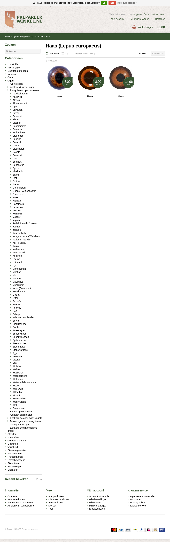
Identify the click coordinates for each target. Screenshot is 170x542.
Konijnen (17, 255)
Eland (16, 174)
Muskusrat (18, 285)
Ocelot (16, 294)
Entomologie (14, 466)
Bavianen (17, 109)
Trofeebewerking (16, 460)
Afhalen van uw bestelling (21, 505)
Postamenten (14, 453)
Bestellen (160, 19)
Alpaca (16, 100)
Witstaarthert (19, 398)
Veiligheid (12, 447)
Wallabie (17, 366)
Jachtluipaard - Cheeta (25, 223)
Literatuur (12, 469)
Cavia (16, 145)
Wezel (16, 385)
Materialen (13, 437)
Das (15, 158)
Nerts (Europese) (22, 288)
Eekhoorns (18, 165)
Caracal (17, 142)
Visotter (17, 359)
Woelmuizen (19, 401)
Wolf (15, 405)
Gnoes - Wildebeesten (24, 191)
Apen (15, 106)
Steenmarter (19, 346)
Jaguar (16, 226)
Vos (15, 363)
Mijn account (117, 19)
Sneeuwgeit (19, 330)
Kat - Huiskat (19, 242)
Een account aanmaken (154, 14)
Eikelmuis (18, 171)
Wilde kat (17, 392)
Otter (15, 298)
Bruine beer (19, 132)
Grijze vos (18, 194)
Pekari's (17, 301)
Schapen (17, 314)
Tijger (16, 353)
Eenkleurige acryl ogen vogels (26, 418)
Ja (104, 3)
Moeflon (17, 272)
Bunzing (17, 139)
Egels (16, 168)
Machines (12, 443)
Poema (16, 304)
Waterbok (18, 379)
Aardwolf (17, 96)
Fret (15, 178)
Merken (52, 505)
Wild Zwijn (18, 388)
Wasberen (18, 372)
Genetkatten (19, 187)
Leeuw (16, 259)
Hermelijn (18, 207)
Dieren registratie (16, 450)
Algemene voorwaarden (142, 496)
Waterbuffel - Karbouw (24, 382)
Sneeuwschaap (21, 337)
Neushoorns (19, 291)
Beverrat (17, 116)
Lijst (65, 53)
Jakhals (17, 229)
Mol (15, 275)
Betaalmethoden (16, 499)
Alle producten (56, 496)
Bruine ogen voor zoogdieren (25, 421)
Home (7, 36)
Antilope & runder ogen (22, 87)
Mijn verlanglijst (97, 505)
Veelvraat (17, 356)
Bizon (16, 119)
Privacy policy (137, 502)
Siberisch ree (20, 324)
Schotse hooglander (23, 317)
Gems (16, 184)
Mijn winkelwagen (139, 19)
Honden (17, 210)
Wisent (16, 395)
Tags (50, 508)
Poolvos (17, 307)
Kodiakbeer (19, 249)
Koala (16, 246)
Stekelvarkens (20, 350)
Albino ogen (16, 83)
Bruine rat (18, 135)
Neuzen (11, 74)
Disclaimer (135, 499)
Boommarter (19, 126)
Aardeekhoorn (20, 93)
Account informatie (99, 496)
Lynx (15, 265)
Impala (16, 220)
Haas (48, 36)
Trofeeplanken (15, 456)
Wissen (39, 479)
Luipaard (17, 262)
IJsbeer (16, 217)
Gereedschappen (16, 440)
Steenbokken (20, 343)
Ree (15, 311)
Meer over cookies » (127, 3)
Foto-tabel (53, 53)
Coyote (16, 152)
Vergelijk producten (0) (84, 53)
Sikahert (17, 327)
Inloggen (137, 14)
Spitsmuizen (19, 340)
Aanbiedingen (55, 502)
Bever (16, 113)
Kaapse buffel (20, 233)
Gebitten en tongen (17, 71)
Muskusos (18, 281)
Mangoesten (19, 268)
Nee (112, 3)
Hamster (17, 200)
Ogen (15, 36)
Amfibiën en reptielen (21, 414)
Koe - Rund (19, 252)
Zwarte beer (19, 408)
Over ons (12, 496)
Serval (16, 320)
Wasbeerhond (20, 375)
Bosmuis (17, 129)
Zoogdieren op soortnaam (31, 36)
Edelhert (17, 161)
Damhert (17, 155)
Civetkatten (19, 148)
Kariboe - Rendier (22, 239)
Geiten (16, 181)
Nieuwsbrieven (97, 508)
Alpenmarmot (20, 103)
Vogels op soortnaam (21, 411)
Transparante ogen (20, 424)
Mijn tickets (95, 502)
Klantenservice (138, 505)
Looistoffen (13, 64)
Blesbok (17, 122)
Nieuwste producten (58, 499)
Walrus (16, 369)
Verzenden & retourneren (20, 502)
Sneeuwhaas (19, 333)
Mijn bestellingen (98, 499)
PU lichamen (14, 67)
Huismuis (17, 213)
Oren (10, 77)
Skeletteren (13, 463)
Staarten (12, 434)
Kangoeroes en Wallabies (26, 236)
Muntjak (17, 278)
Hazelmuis (18, 204)
